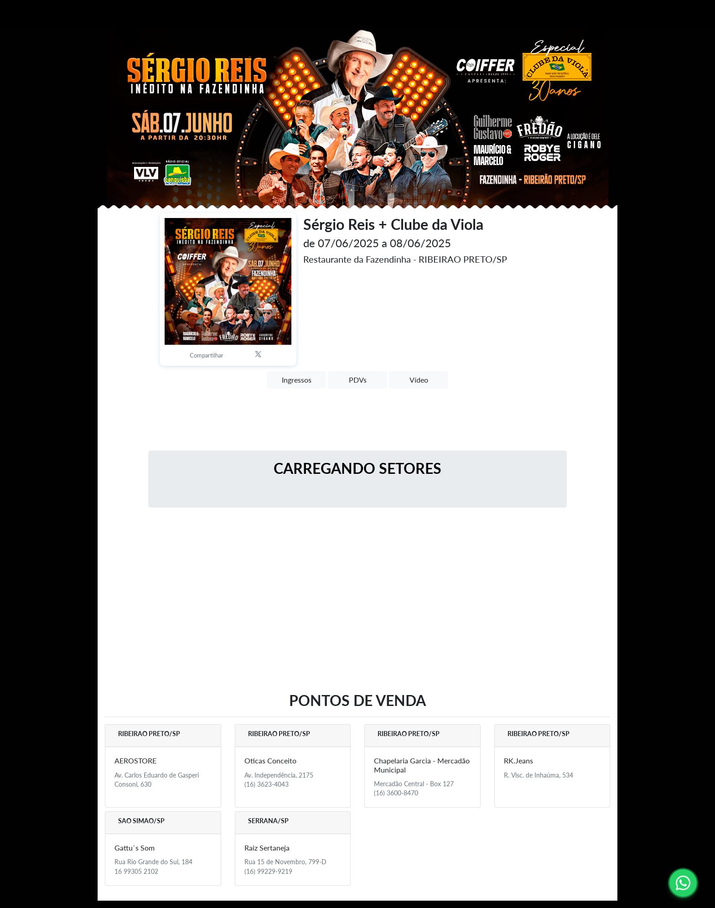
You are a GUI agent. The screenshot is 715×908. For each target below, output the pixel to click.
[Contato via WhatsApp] (683, 883)
